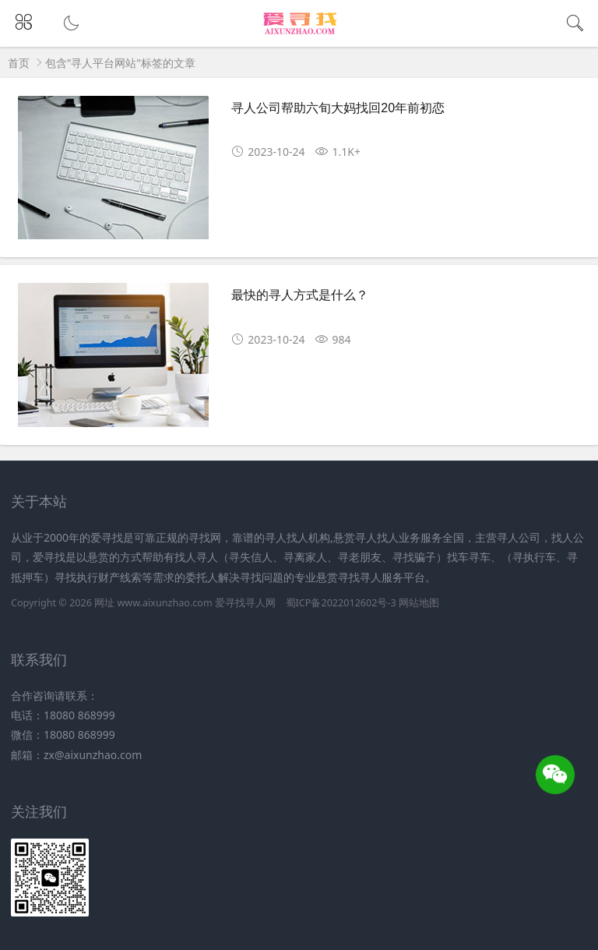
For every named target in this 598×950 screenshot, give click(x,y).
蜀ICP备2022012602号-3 (341, 602)
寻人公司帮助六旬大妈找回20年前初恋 (338, 108)
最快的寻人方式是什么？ (299, 295)
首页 (19, 62)
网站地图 (419, 602)
